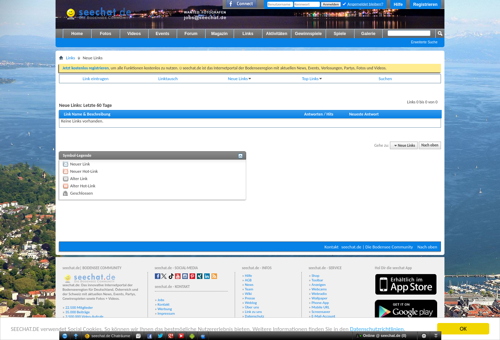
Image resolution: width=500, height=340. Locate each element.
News (249, 284)
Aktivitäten (276, 33)
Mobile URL (320, 307)
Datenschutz (254, 316)
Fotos (105, 33)
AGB (248, 280)
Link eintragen (95, 78)
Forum (190, 33)
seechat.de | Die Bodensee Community (377, 246)
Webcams (319, 289)
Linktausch (168, 78)
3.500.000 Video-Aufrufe (84, 316)
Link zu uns (253, 311)
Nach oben (429, 145)
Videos (134, 33)
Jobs (161, 300)
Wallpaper (319, 298)
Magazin (219, 33)
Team (249, 289)
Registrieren (425, 4)
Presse (250, 298)
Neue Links (238, 78)
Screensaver (320, 311)
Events (162, 33)
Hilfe (398, 4)
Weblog (251, 302)
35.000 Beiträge (77, 312)
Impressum (166, 313)
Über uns (252, 307)
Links (247, 33)
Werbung (165, 309)
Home (77, 33)
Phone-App (320, 302)
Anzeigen (318, 284)
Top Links (310, 78)
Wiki (248, 293)
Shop (315, 275)
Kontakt (331, 246)
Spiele (340, 33)
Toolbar (317, 280)
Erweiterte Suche (424, 42)
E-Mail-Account (323, 316)
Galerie (368, 33)
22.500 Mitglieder (79, 307)
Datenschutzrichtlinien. (377, 329)
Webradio (319, 293)
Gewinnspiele (308, 33)
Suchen (385, 78)
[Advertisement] (250, 220)
